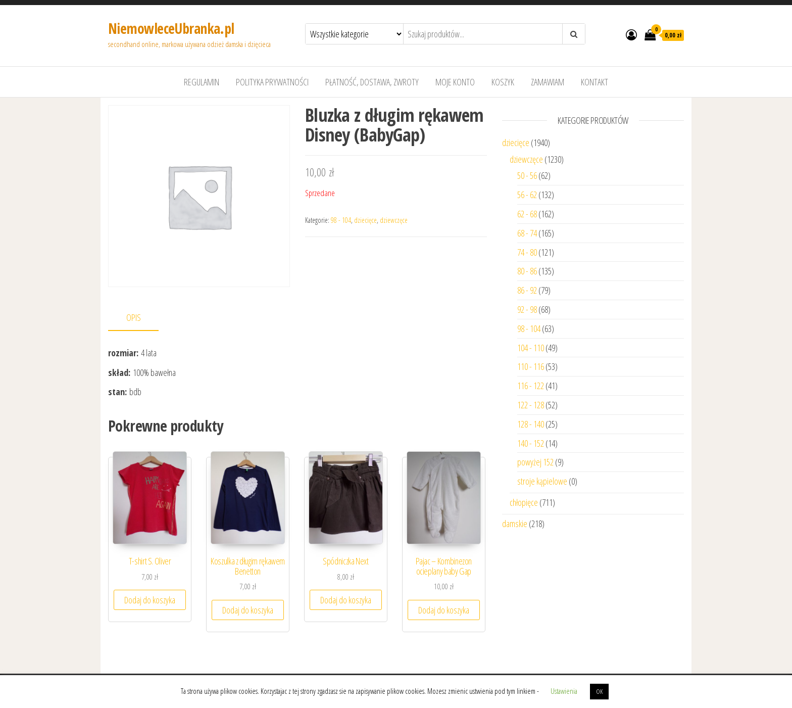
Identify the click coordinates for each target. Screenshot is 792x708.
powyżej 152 (535, 462)
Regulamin (201, 82)
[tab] (141, 318)
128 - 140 (530, 424)
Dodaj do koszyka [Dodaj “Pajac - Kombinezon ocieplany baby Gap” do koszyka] (443, 610)
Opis (133, 317)
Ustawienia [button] (564, 691)
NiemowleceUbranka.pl (171, 28)
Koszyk (502, 82)
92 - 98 (527, 309)
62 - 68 (527, 214)
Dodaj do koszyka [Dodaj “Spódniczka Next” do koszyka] (345, 600)
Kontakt (594, 82)
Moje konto (455, 82)
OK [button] (599, 691)
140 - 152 (530, 443)
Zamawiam (547, 82)
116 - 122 (530, 386)
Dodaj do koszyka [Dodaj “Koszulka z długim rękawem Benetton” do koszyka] (247, 610)
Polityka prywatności (272, 82)
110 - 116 (530, 366)
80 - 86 (527, 271)
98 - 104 (341, 220)
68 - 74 (527, 233)
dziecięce (365, 220)
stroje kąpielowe (542, 481)
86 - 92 (527, 290)
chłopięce (524, 502)
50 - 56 (527, 175)
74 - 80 (527, 252)
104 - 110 (530, 348)
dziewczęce (394, 220)
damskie (514, 523)
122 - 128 (530, 405)
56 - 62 (527, 194)
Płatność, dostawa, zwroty (372, 82)
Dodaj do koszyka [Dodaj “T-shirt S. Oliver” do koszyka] (149, 600)
